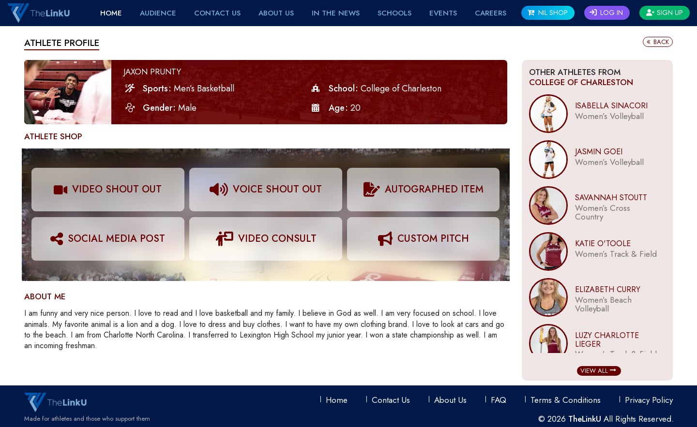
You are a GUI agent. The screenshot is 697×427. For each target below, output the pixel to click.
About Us (276, 13)
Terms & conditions (565, 400)
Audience (158, 13)
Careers (490, 13)
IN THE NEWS (336, 13)
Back (658, 41)
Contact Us (217, 13)
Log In (606, 12)
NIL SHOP (548, 12)
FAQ (498, 400)
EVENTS (443, 13)
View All (598, 370)
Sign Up (664, 12)
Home (111, 13)
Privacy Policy (649, 400)
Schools (394, 13)
